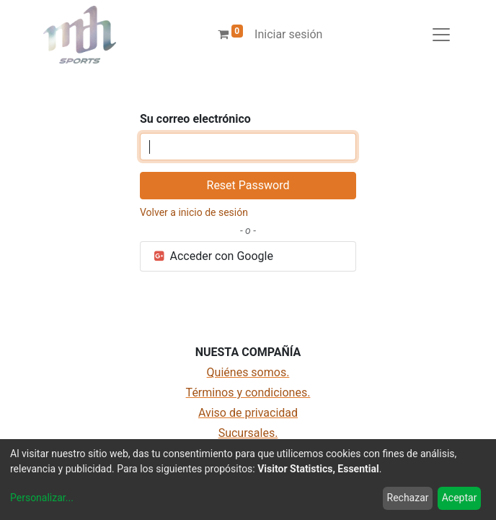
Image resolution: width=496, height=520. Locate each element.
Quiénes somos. (248, 372)
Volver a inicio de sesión (194, 212)
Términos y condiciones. (248, 392)
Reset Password (248, 185)
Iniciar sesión (288, 34)
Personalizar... (42, 497)
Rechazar (408, 497)
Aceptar (459, 497)
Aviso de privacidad (248, 413)
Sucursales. (248, 433)
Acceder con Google (212, 256)
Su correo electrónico (195, 119)
